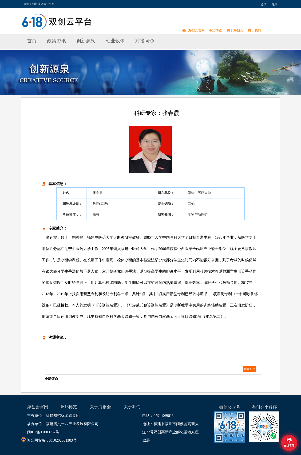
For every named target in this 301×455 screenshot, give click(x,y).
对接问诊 (144, 40)
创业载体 (115, 40)
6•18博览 (215, 30)
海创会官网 (196, 30)
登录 (263, 4)
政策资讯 (56, 40)
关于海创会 (235, 30)
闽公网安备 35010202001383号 (52, 440)
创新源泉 (85, 40)
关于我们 (254, 30)
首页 (31, 40)
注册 (274, 4)
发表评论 (249, 369)
